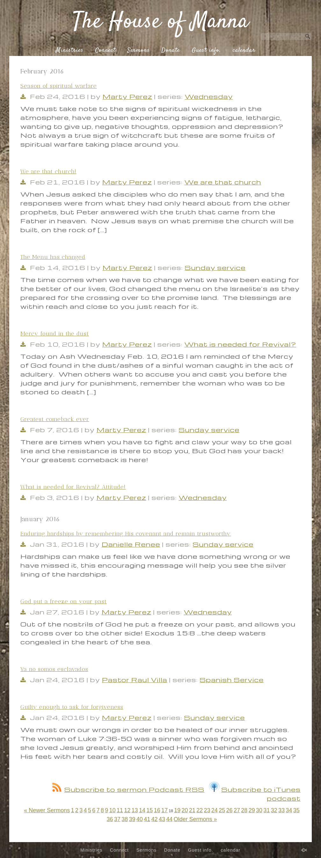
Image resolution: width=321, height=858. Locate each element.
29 (251, 810)
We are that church (222, 182)
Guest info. (206, 50)
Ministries (69, 50)
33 (281, 810)
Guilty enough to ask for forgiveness (71, 706)
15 (149, 810)
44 (169, 819)
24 (214, 810)
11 (120, 810)
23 (207, 810)
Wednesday (209, 96)
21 (192, 810)
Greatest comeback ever (54, 419)
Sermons (138, 50)
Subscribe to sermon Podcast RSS (128, 789)
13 (135, 810)
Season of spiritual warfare (58, 85)
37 (117, 819)
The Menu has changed (52, 256)
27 (237, 810)
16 (157, 810)
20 (185, 810)
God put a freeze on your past (63, 601)
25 (222, 810)
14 (142, 810)
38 (125, 819)
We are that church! (48, 171)
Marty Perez (127, 96)
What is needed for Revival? (240, 344)
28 (244, 810)
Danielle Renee (131, 544)
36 (110, 819)
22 (199, 810)
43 (162, 819)
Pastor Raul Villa (134, 679)
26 (229, 810)
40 (139, 819)
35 (296, 810)
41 (147, 819)
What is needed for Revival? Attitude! (73, 486)
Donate (170, 50)
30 (259, 810)
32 (274, 810)
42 (154, 819)
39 (132, 819)
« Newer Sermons (47, 810)
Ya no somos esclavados (54, 669)
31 (266, 810)
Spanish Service (232, 679)
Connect (105, 50)
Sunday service (215, 267)
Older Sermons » (195, 819)
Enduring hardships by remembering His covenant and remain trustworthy (125, 533)
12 (127, 810)
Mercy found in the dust (54, 333)
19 (177, 810)
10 (112, 810)
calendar (244, 50)
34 (289, 810)
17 (164, 810)
